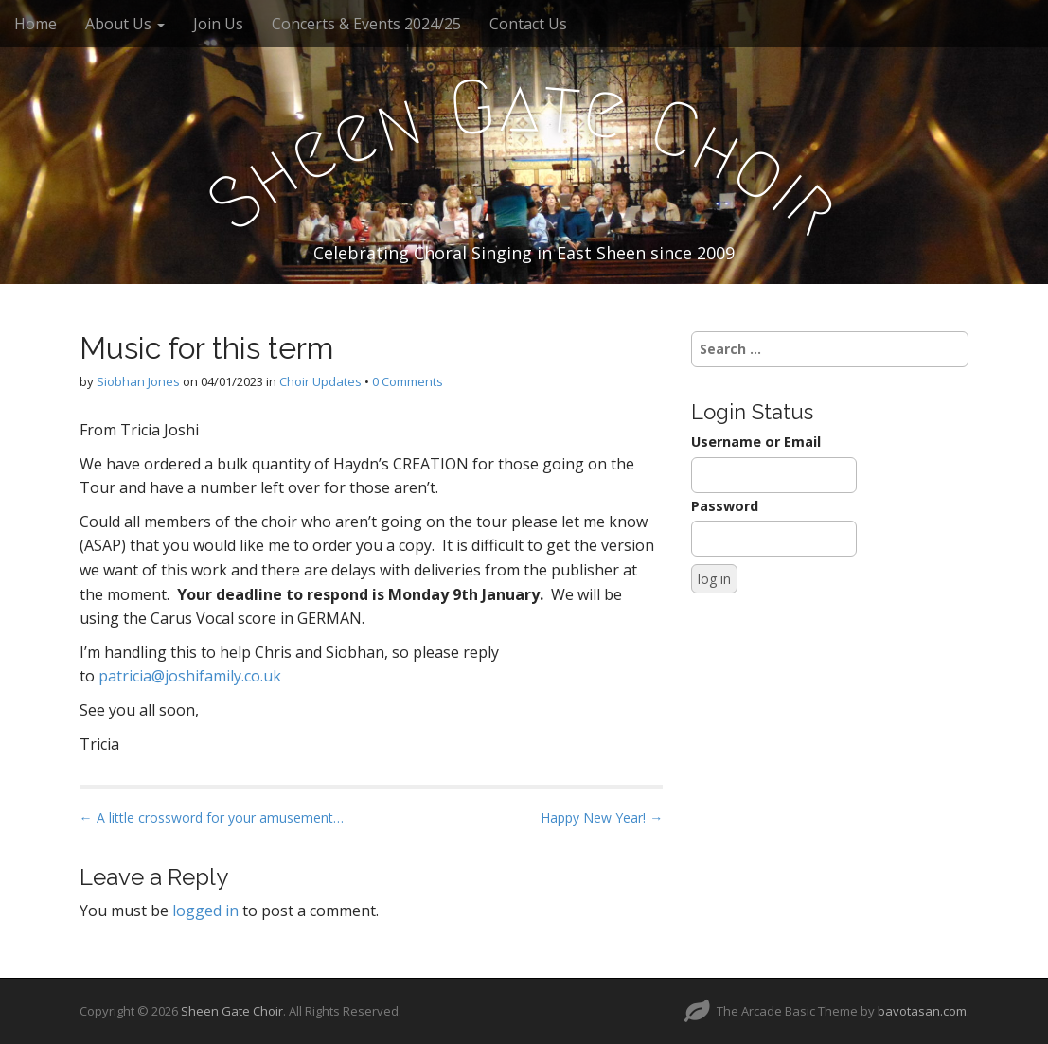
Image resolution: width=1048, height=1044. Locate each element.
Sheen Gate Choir (232, 1010)
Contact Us (528, 23)
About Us (125, 23)
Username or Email (756, 442)
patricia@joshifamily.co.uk (189, 675)
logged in (205, 910)
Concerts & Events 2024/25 (366, 23)
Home (35, 23)
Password (724, 506)
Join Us (218, 23)
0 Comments (407, 381)
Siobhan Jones (138, 381)
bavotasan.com (922, 1010)
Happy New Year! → (602, 817)
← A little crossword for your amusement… (212, 817)
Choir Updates (320, 381)
